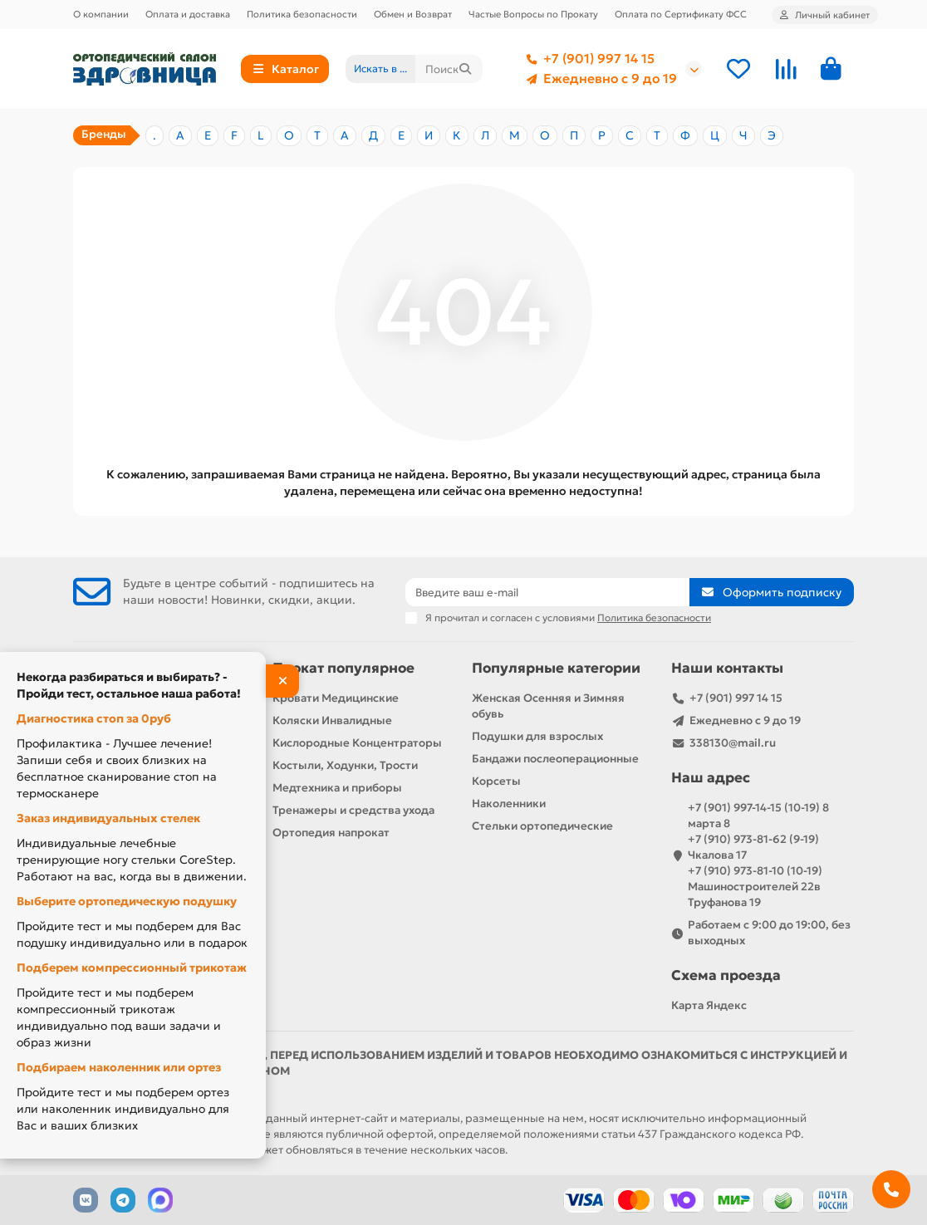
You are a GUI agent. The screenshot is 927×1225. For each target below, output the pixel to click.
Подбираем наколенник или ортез (119, 1067)
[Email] (547, 592)
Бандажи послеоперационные (555, 759)
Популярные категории (556, 668)
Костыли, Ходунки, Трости (345, 765)
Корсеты (496, 781)
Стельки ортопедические (542, 826)
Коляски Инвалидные (332, 720)
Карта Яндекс (709, 1005)
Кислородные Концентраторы (357, 743)
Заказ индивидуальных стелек (108, 818)
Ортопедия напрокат (331, 833)
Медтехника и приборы (337, 788)
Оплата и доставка (187, 14)
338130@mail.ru (732, 743)
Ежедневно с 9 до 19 (598, 79)
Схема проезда (726, 975)
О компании (101, 14)
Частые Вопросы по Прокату (533, 14)
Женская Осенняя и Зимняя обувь (548, 706)
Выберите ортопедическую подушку (127, 901)
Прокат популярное (343, 668)
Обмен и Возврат (413, 14)
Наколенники (509, 803)
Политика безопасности (302, 14)
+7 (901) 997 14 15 (587, 59)
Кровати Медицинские (335, 698)
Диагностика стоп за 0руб (94, 718)
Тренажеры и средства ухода (353, 810)
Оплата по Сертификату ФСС (681, 14)
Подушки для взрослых (537, 736)
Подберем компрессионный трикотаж (132, 967)
